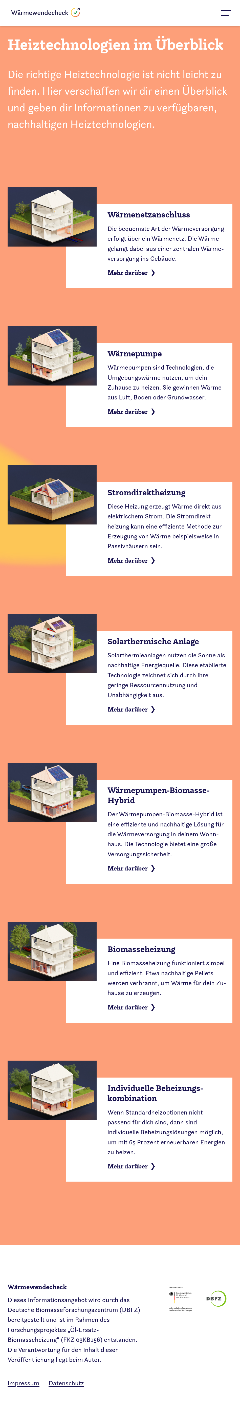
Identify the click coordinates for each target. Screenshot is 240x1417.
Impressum (23, 1384)
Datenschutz (66, 1384)
